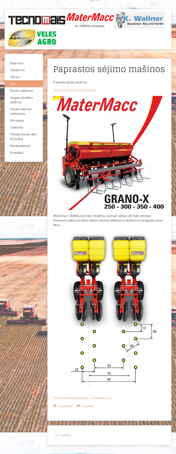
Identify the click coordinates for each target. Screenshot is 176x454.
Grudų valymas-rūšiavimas (21, 111)
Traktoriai (16, 127)
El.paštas (85, 406)
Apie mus (17, 63)
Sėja (13, 84)
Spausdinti (63, 406)
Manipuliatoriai (20, 146)
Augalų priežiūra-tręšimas (22, 99)
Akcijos (15, 77)
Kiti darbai (17, 120)
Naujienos (17, 70)
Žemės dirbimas (21, 91)
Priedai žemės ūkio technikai (23, 136)
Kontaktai (16, 153)
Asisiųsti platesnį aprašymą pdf (74, 90)
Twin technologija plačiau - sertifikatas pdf (82, 398)
